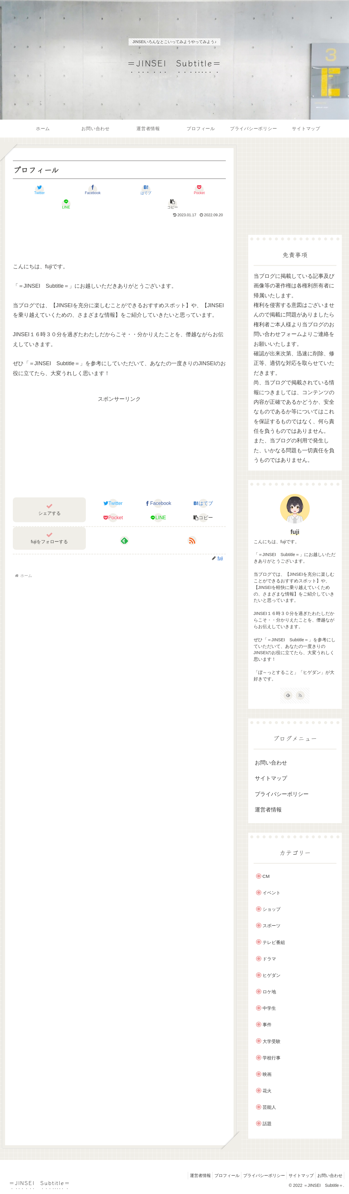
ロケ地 (269, 991)
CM (266, 876)
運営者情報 (268, 810)
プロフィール (217, 1175)
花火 (267, 1090)
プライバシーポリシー (282, 794)
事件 (267, 1024)
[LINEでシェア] (173, 190)
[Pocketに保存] (137, 190)
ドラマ (269, 958)
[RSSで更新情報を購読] (192, 526)
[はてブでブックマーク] (102, 190)
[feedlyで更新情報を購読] (124, 526)
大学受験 (272, 1041)
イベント (272, 892)
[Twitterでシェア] (30, 190)
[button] (208, 190)
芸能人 (269, 1107)
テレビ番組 (274, 942)
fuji (294, 532)
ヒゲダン (272, 975)
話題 (267, 1123)
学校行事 (272, 1057)
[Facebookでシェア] (66, 190)
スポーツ (272, 925)
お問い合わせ (271, 763)
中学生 (269, 1008)
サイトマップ (271, 778)
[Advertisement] (119, 223)
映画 (267, 1074)
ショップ (272, 909)
